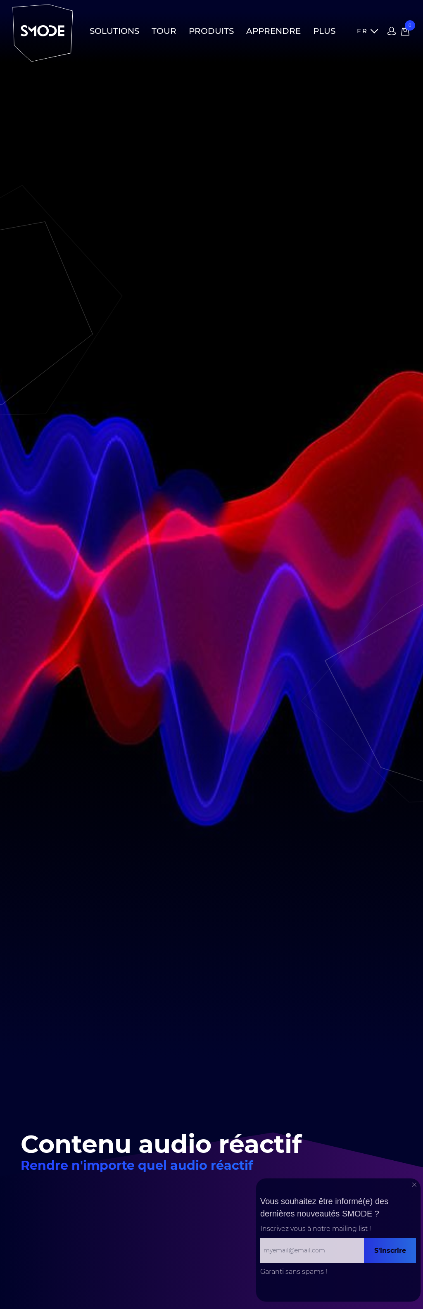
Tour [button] (164, 31)
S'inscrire (390, 1250)
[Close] (414, 1185)
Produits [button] (211, 31)
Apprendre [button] (273, 31)
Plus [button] (324, 31)
